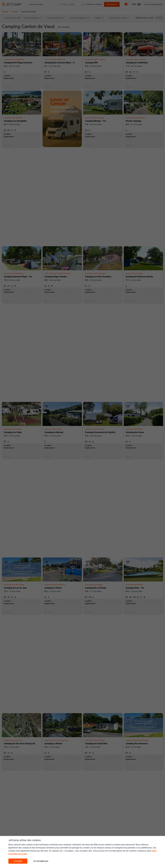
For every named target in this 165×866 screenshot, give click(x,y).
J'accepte (18, 861)
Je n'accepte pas (40, 861)
